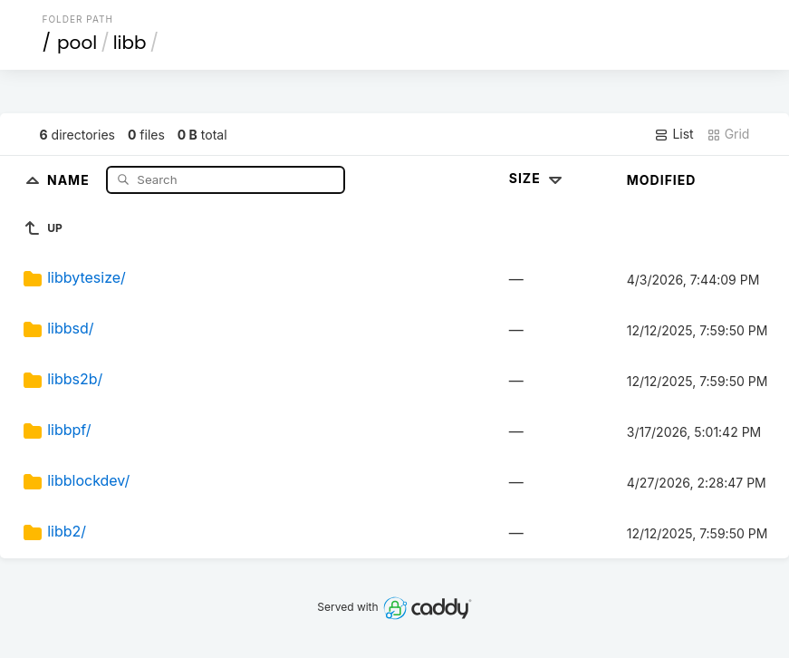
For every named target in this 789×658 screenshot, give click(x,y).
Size (537, 178)
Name (70, 179)
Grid (728, 134)
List (673, 134)
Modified (662, 180)
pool (77, 42)
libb (130, 42)
